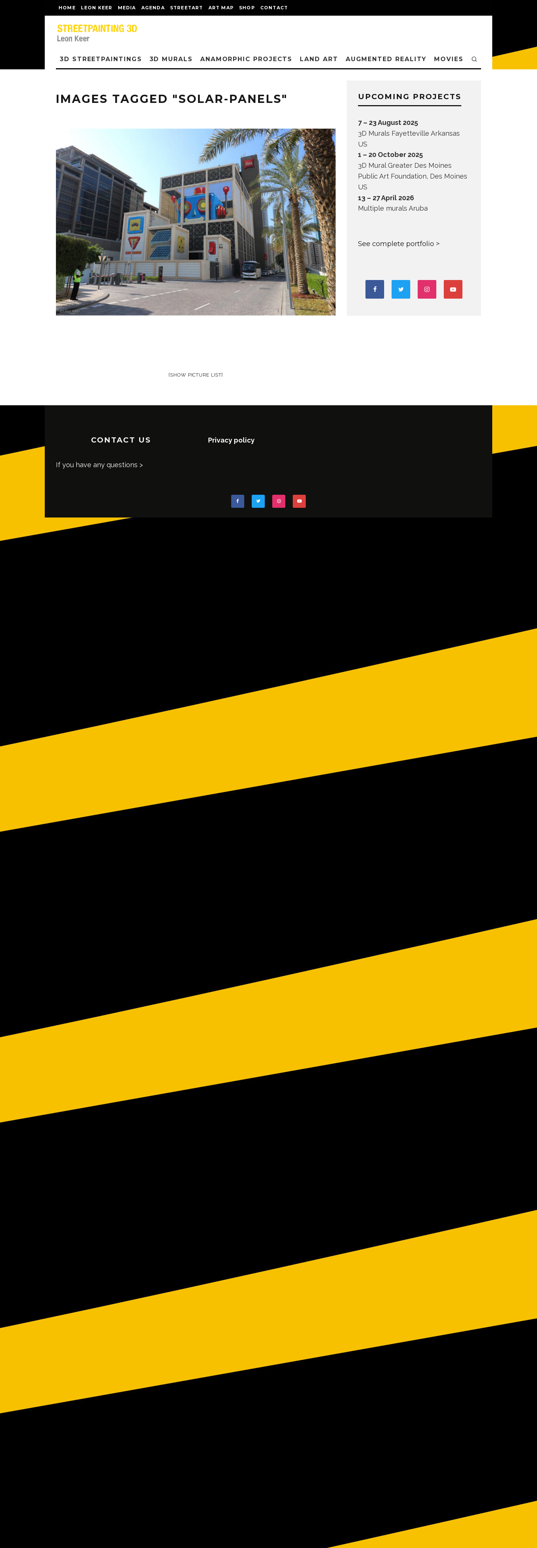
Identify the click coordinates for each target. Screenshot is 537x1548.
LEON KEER (97, 7)
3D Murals (171, 59)
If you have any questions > (99, 465)
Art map (221, 7)
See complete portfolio (396, 244)
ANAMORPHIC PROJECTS (246, 59)
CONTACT (274, 7)
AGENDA (153, 7)
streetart (186, 7)
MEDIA (127, 7)
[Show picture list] (196, 375)
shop (247, 7)
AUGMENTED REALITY (386, 59)
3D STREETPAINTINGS (101, 59)
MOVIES (449, 59)
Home (67, 7)
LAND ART (319, 59)
